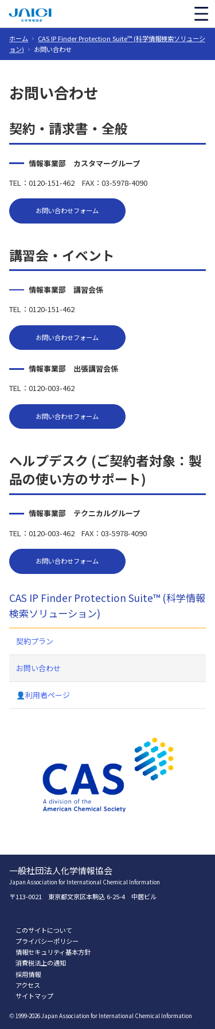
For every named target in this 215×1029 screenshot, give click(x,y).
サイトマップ (34, 995)
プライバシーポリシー (47, 941)
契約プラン (34, 641)
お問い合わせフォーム (67, 210)
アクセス (27, 985)
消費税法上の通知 (40, 962)
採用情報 (28, 974)
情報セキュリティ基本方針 (53, 951)
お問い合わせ (38, 668)
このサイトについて (43, 930)
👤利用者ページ (43, 694)
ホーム (18, 38)
